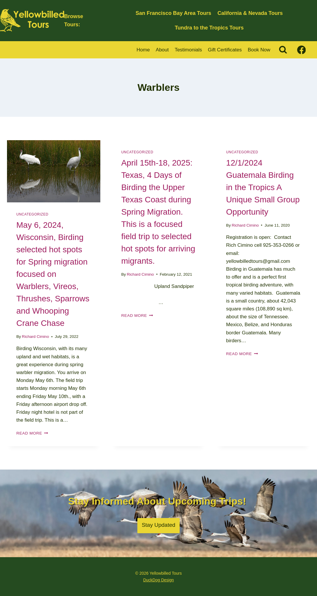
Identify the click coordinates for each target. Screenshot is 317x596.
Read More (32, 433)
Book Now (259, 50)
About (162, 50)
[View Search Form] (283, 50)
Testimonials (188, 50)
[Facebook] (301, 49)
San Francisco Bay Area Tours (173, 13)
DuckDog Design (158, 580)
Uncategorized (32, 214)
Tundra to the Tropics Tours (209, 28)
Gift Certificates (225, 50)
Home (143, 50)
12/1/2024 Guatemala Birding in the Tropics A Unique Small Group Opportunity (263, 187)
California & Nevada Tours (250, 13)
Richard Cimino (35, 336)
